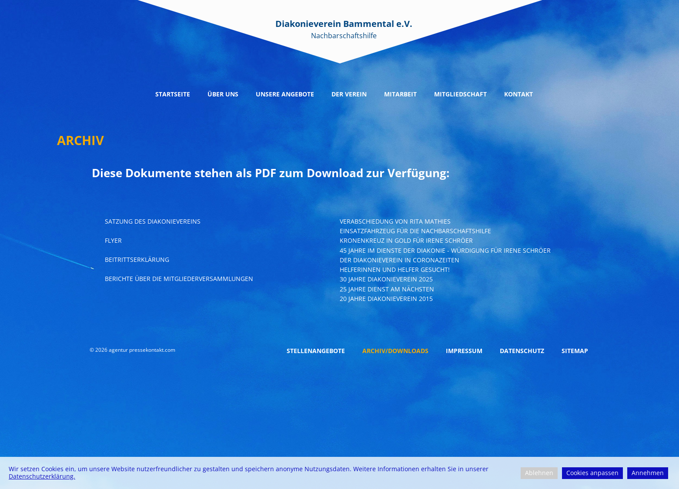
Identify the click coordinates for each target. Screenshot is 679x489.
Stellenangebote (316, 351)
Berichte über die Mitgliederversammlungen (179, 278)
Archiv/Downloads (395, 351)
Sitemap (575, 351)
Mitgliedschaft (460, 94)
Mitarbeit (400, 94)
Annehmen (648, 473)
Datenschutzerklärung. (42, 476)
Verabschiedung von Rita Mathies (395, 221)
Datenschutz (522, 351)
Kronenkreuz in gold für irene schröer (406, 240)
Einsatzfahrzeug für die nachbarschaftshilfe (415, 231)
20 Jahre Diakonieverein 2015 (386, 298)
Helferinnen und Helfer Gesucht (394, 269)
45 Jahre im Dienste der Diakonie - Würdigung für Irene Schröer (445, 250)
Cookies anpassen (592, 473)
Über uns (222, 94)
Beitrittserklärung (137, 259)
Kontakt (518, 94)
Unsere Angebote (285, 94)
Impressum (464, 351)
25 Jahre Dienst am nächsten (387, 289)
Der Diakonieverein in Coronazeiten (399, 260)
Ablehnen (539, 473)
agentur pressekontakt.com (142, 350)
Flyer (113, 240)
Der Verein (349, 94)
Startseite (172, 94)
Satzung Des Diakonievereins (153, 221)
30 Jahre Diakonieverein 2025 (386, 279)
